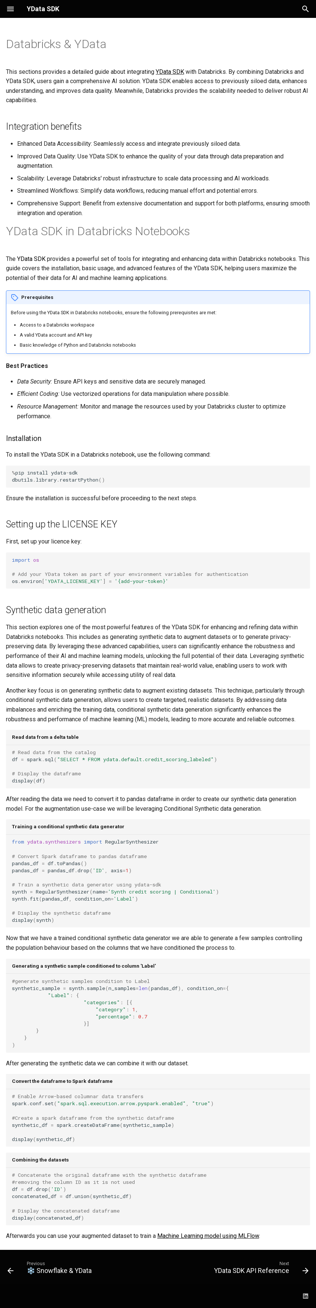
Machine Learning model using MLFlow (208, 1235)
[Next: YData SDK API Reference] (260, 1269)
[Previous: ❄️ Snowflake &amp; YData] (50, 1269)
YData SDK (170, 71)
